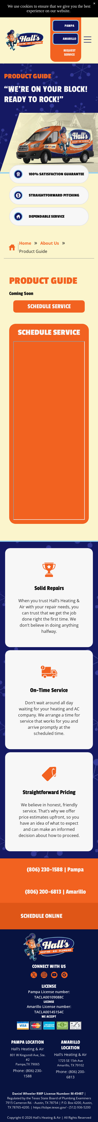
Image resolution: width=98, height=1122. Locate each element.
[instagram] (44, 975)
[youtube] (54, 975)
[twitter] (34, 975)
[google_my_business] (64, 975)
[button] (87, 39)
